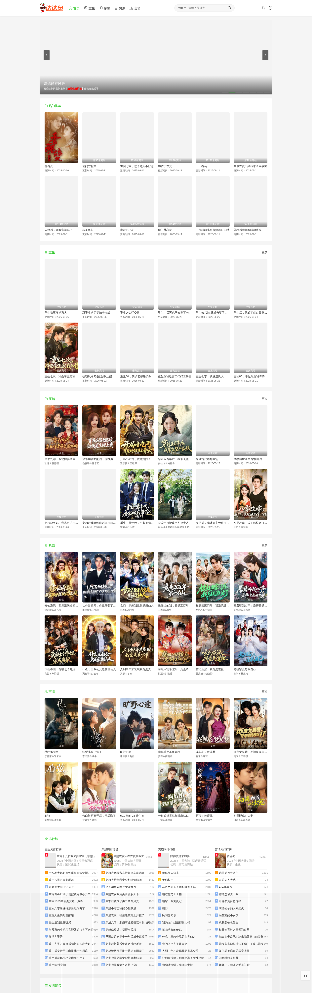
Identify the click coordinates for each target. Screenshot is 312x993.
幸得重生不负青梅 (169, 752)
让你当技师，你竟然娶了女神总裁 (99, 605)
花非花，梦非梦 (205, 752)
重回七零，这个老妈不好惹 (137, 166)
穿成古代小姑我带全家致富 (250, 166)
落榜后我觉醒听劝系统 (247, 230)
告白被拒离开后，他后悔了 (99, 815)
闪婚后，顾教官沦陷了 (58, 230)
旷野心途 (125, 752)
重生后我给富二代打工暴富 (174, 376)
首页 (74, 8)
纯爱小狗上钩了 (92, 752)
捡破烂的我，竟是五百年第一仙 (175, 605)
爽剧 (119, 8)
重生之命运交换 (130, 312)
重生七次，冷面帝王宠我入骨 (61, 376)
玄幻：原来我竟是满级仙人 (137, 605)
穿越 (104, 8)
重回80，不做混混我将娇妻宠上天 (250, 376)
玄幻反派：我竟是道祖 (210, 669)
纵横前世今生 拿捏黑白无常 (250, 459)
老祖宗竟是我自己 (245, 669)
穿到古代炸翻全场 (207, 459)
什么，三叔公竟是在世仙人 (99, 669)
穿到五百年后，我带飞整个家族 (175, 459)
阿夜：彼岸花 (204, 815)
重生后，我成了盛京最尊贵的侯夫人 (250, 312)
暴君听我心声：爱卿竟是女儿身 (250, 605)
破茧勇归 (88, 230)
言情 (134, 8)
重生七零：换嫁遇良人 (210, 376)
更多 (264, 252)
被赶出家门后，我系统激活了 (213, 605)
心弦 (47, 815)
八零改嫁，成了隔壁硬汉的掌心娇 (250, 522)
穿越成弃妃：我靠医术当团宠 (61, 522)
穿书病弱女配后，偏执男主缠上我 (99, 459)
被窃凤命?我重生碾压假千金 (99, 376)
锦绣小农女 (165, 166)
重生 (89, 8)
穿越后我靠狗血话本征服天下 (99, 522)
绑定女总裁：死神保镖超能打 (250, 752)
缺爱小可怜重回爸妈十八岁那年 (175, 522)
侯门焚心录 (165, 230)
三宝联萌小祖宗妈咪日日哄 (212, 230)
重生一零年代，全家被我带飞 (137, 522)
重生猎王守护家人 (56, 312)
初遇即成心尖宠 (243, 815)
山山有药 (201, 166)
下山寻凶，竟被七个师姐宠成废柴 (61, 669)
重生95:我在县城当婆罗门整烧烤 (213, 312)
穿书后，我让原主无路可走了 (213, 522)
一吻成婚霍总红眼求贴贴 (173, 815)
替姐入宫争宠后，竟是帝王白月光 (175, 669)
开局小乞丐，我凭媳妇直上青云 (137, 459)
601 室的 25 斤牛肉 (132, 815)
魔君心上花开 (128, 230)
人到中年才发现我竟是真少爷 (137, 669)
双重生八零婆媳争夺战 (96, 312)
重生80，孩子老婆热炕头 (135, 376)
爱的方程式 (89, 166)
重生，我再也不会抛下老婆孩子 (175, 312)
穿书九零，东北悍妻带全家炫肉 (61, 459)
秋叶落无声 (51, 752)
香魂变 (49, 166)
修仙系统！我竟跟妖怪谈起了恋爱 (61, 605)
